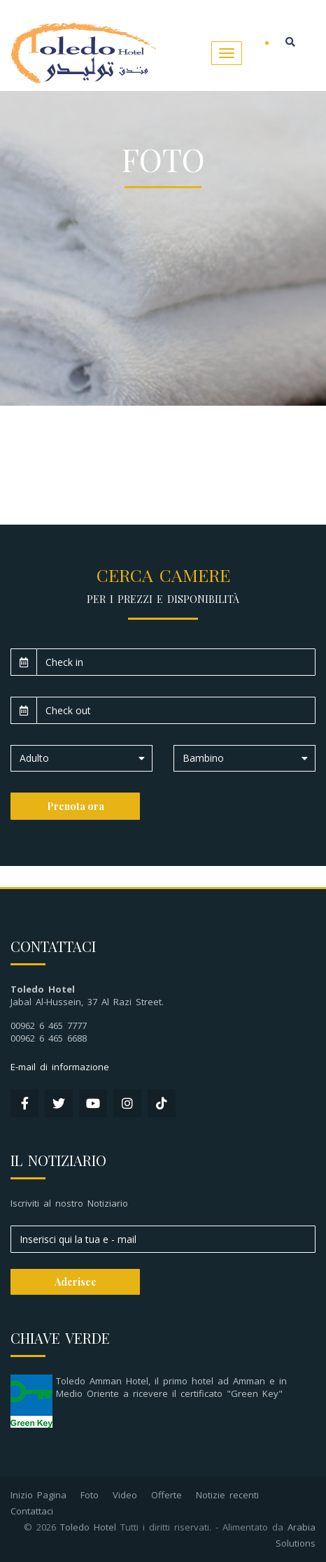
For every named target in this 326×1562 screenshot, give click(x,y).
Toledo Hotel (88, 1527)
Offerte (166, 1495)
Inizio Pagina (38, 1495)
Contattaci (31, 1511)
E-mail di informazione (59, 1066)
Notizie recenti (227, 1495)
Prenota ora (75, 806)
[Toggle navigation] (226, 53)
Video (125, 1495)
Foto (89, 1495)
